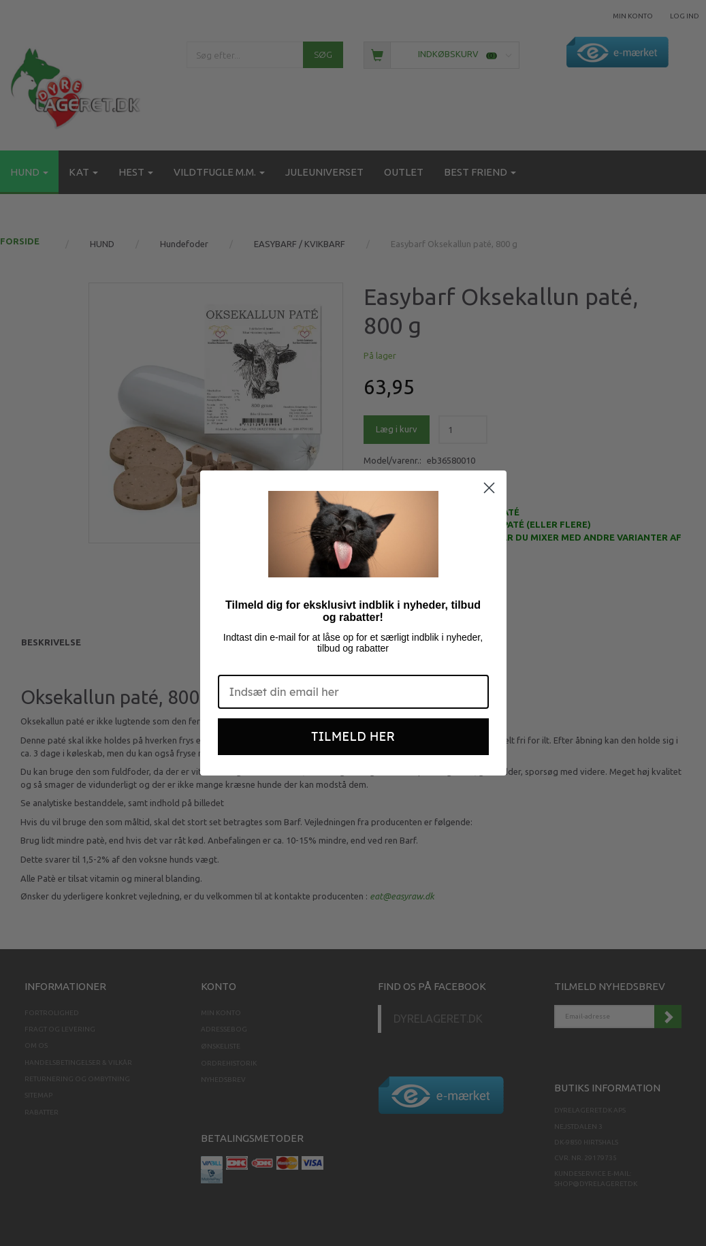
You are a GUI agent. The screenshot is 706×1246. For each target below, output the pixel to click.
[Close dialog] (489, 488)
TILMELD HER (353, 736)
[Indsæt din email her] (353, 692)
